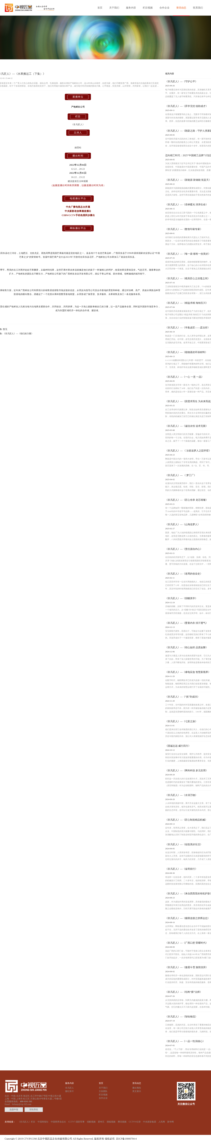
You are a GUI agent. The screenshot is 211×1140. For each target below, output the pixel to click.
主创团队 (103, 1091)
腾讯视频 (122, 1122)
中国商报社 (43, 1122)
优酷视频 (91, 1122)
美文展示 (136, 1091)
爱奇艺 (101, 1122)
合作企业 (164, 7)
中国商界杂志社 (58, 1122)
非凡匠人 (69, 1088)
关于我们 (114, 7)
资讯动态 (181, 7)
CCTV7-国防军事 (76, 1122)
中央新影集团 (149, 1122)
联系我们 (198, 7)
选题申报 (13, 1109)
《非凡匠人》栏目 (26, 1122)
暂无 (5, 329)
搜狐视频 (111, 1122)
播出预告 (136, 1088)
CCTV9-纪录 (135, 1122)
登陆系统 (33, 1109)
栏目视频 (148, 7)
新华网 (170, 1122)
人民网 (161, 1122)
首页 (99, 7)
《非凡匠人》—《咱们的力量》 (18, 333)
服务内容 (131, 7)
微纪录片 (69, 1091)
